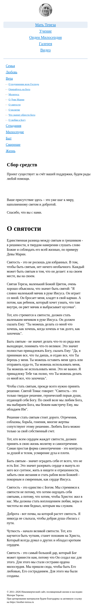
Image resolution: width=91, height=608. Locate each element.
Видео (45, 50)
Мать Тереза (45, 25)
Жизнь (10, 151)
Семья (10, 66)
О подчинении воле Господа (24, 84)
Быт (9, 138)
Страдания (13, 125)
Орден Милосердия (45, 37)
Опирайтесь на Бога (19, 89)
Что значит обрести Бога (22, 115)
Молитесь (14, 94)
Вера (9, 78)
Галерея (45, 44)
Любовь (11, 72)
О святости (15, 104)
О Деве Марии (16, 99)
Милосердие (15, 132)
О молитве (14, 109)
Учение (45, 31)
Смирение (13, 144)
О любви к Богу (17, 120)
